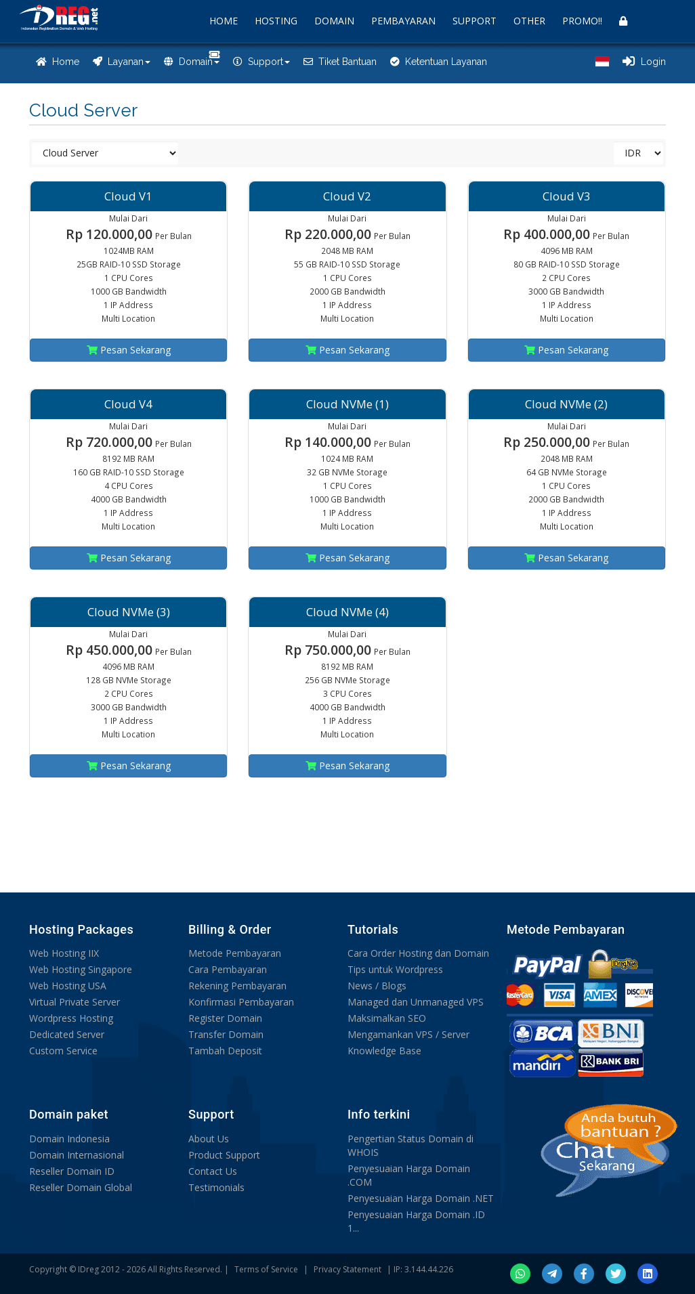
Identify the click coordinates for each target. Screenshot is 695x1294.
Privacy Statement (347, 1269)
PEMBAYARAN (403, 20)
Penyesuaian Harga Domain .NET (421, 1198)
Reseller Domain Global (80, 1187)
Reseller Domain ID (71, 1171)
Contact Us (212, 1171)
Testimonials (216, 1187)
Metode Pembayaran (234, 953)
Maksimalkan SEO (387, 1018)
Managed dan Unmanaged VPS (416, 1001)
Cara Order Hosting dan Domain (418, 953)
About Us (208, 1138)
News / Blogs (377, 985)
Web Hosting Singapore (80, 969)
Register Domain (225, 1018)
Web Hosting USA (67, 985)
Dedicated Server (66, 1034)
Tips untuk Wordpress (395, 969)
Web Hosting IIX (64, 953)
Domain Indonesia (69, 1138)
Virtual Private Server (74, 1001)
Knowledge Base (384, 1050)
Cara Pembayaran (227, 969)
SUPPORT (474, 20)
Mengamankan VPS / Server (408, 1034)
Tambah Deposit (225, 1050)
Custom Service (63, 1050)
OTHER (529, 20)
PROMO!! (582, 20)
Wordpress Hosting (71, 1018)
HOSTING (276, 20)
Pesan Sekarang (129, 349)
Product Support (224, 1154)
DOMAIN (334, 20)
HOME (223, 20)
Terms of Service (266, 1269)
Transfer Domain (226, 1034)
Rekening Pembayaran (237, 985)
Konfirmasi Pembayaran (241, 1001)
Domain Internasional (76, 1154)
